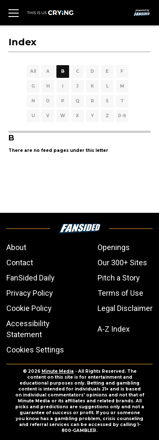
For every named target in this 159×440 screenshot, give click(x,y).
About (16, 247)
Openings (114, 247)
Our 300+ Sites (122, 262)
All (33, 71)
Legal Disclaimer (125, 308)
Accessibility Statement (28, 329)
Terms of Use (120, 293)
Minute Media (58, 371)
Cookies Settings (35, 349)
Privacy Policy (29, 293)
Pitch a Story (119, 277)
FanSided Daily (30, 277)
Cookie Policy (29, 308)
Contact (19, 262)
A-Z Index (114, 328)
